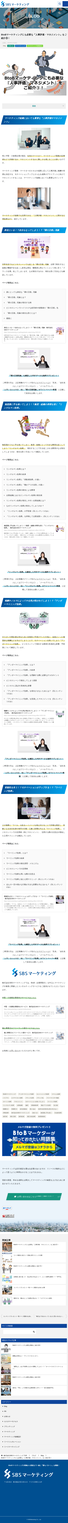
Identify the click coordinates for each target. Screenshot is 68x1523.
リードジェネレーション (12, 1442)
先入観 (56, 1105)
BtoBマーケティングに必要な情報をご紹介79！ (28, 1266)
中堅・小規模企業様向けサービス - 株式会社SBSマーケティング (27, 1006)
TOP (15, 1455)
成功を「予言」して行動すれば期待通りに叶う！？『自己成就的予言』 (34, 1388)
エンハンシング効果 (43, 1094)
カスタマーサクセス (11, 1421)
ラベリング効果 (52, 1101)
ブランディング (9, 1426)
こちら (33, 998)
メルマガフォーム (42, 383)
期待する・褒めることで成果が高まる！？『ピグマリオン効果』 (33, 1298)
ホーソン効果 (7, 1101)
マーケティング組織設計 (35, 46)
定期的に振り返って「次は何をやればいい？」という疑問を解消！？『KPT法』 (38, 1277)
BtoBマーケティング (9, 1094)
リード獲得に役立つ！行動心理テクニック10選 (28, 1255)
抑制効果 (6, 1113)
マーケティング (20, 46)
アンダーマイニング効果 (26, 1094)
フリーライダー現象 (53, 1098)
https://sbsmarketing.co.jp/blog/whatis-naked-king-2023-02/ (22, 332)
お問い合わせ (14, 1051)
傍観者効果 (34, 1105)
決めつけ (35, 1113)
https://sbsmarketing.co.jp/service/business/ (17, 1009)
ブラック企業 (30, 1098)
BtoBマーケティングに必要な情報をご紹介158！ (27, 1377)
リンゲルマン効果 (8, 1105)
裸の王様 (13, 1116)
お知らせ (10, 46)
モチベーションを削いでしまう (35, 1101)
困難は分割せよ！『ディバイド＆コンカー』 (26, 1356)
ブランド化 (40, 1098)
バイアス (6, 1098)
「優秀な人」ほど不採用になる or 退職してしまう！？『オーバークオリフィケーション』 (38, 1367)
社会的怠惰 (58, 1113)
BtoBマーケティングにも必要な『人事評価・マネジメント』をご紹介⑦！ (36, 1244)
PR (5, 1411)
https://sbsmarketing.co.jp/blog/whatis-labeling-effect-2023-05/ (23, 901)
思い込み (32, 1109)
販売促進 (21, 1116)
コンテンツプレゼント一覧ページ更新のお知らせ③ (18, 1316)
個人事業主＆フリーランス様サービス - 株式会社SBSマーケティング (28, 1033)
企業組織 (20, 1105)
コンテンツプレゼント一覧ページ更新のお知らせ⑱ (29, 1287)
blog (4, 46)
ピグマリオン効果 (17, 1098)
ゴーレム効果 (56, 1094)
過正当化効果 (31, 1116)
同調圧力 (14, 1109)
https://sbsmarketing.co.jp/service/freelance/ (17, 1035)
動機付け (6, 1109)
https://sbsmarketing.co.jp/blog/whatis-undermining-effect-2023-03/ (24, 715)
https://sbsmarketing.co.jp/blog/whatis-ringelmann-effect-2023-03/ (24, 530)
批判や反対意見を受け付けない (47, 1109)
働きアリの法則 (46, 1105)
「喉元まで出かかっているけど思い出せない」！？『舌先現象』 (51, 1316)
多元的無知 (23, 1109)
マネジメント (18, 1101)
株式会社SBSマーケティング (20, 1113)
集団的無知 (41, 1116)
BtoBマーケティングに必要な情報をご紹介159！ (27, 1345)
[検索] (19, 1332)
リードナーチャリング (11, 1447)
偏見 (27, 1105)
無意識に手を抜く (46, 1113)
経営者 (5, 1116)
